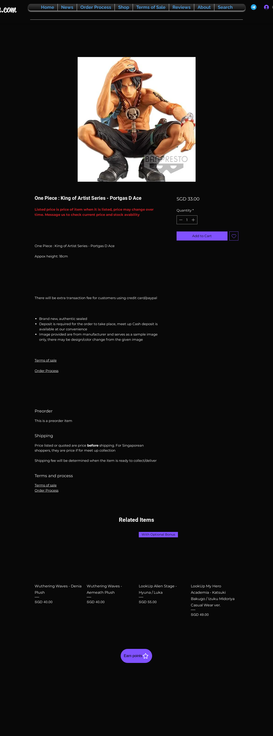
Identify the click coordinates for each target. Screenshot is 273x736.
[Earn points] (136, 656)
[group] (136, 580)
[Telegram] (253, 7)
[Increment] (194, 220)
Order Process (46, 371)
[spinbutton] (187, 220)
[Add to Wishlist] (234, 236)
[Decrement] (180, 220)
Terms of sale (46, 360)
